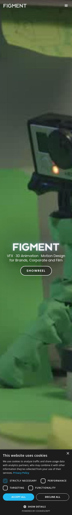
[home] (14, 5)
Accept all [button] (19, 497)
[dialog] (36, 482)
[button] (66, 5)
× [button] (67, 453)
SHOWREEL (36, 270)
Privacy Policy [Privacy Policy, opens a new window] (21, 472)
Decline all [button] (52, 497)
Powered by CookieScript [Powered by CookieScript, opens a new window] (36, 510)
